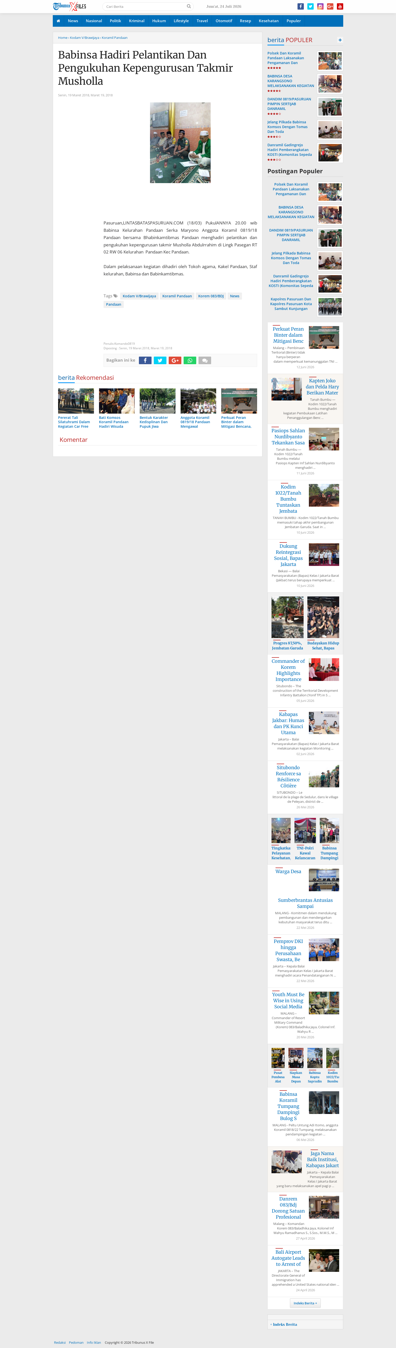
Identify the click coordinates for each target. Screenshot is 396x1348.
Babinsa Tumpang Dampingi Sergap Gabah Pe (329, 858)
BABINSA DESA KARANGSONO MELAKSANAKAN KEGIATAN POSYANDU (290, 83)
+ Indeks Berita (283, 1325)
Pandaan (113, 304)
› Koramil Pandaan (114, 37)
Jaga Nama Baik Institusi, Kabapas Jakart (322, 1159)
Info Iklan (94, 1342)
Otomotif (224, 20)
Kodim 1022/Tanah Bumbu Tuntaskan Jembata (288, 499)
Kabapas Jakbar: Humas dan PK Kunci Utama (288, 723)
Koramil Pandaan (177, 296)
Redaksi (60, 1342)
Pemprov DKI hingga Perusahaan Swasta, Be (288, 950)
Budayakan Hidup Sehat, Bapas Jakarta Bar (323, 648)
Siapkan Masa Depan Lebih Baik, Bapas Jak (295, 1083)
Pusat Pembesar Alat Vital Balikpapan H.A (280, 1083)
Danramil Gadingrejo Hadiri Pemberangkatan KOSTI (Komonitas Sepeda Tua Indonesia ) (289, 152)
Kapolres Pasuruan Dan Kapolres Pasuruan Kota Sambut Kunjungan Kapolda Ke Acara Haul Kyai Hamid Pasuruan (291, 309)
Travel (202, 20)
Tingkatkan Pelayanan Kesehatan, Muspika (282, 855)
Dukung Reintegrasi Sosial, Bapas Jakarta (288, 555)
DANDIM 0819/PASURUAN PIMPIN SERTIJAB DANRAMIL (289, 104)
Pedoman (76, 1342)
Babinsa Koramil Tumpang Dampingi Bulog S (288, 1106)
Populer (294, 20)
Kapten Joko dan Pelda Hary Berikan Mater (322, 387)
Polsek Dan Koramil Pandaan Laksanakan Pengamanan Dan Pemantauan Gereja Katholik (285, 63)
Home (62, 37)
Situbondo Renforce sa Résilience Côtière (288, 777)
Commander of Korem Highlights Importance (288, 670)
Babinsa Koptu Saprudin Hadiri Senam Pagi (315, 1083)
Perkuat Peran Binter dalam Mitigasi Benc (288, 335)
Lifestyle (181, 20)
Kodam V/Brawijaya (139, 296)
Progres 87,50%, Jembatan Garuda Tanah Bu (287, 648)
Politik (115, 20)
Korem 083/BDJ (211, 296)
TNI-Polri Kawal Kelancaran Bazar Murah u (305, 858)
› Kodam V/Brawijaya (83, 37)
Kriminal (136, 20)
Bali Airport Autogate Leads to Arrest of (288, 1258)
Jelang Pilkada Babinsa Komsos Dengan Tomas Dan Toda (287, 127)
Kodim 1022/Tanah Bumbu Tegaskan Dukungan (335, 1081)
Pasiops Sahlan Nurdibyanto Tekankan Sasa (288, 437)
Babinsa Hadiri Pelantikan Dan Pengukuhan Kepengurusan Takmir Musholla (145, 68)
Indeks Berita (304, 1303)
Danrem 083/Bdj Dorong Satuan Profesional (288, 1208)
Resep (245, 20)
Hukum (159, 20)
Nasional (94, 20)
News (73, 20)
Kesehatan (269, 20)
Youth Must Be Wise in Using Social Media (288, 1001)
